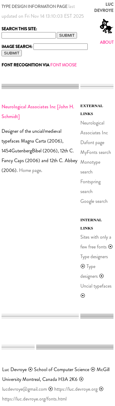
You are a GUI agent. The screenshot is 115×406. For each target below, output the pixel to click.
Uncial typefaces (96, 285)
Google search (94, 201)
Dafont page (92, 142)
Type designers (94, 256)
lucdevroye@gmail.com (24, 389)
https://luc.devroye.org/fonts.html (34, 398)
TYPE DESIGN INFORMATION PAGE (34, 6)
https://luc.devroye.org (76, 389)
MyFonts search (95, 152)
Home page (30, 170)
